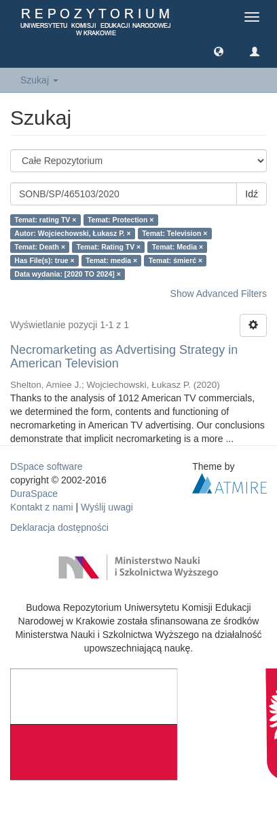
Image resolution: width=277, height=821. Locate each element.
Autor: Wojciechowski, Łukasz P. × (72, 233)
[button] (218, 50)
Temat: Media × (177, 247)
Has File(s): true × (44, 260)
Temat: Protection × (121, 220)
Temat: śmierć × (175, 260)
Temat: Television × (174, 233)
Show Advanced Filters (218, 293)
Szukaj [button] (39, 80)
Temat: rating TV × (45, 220)
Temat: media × (111, 260)
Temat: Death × (39, 247)
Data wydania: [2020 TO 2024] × (67, 274)
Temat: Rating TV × (109, 247)
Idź (251, 193)
